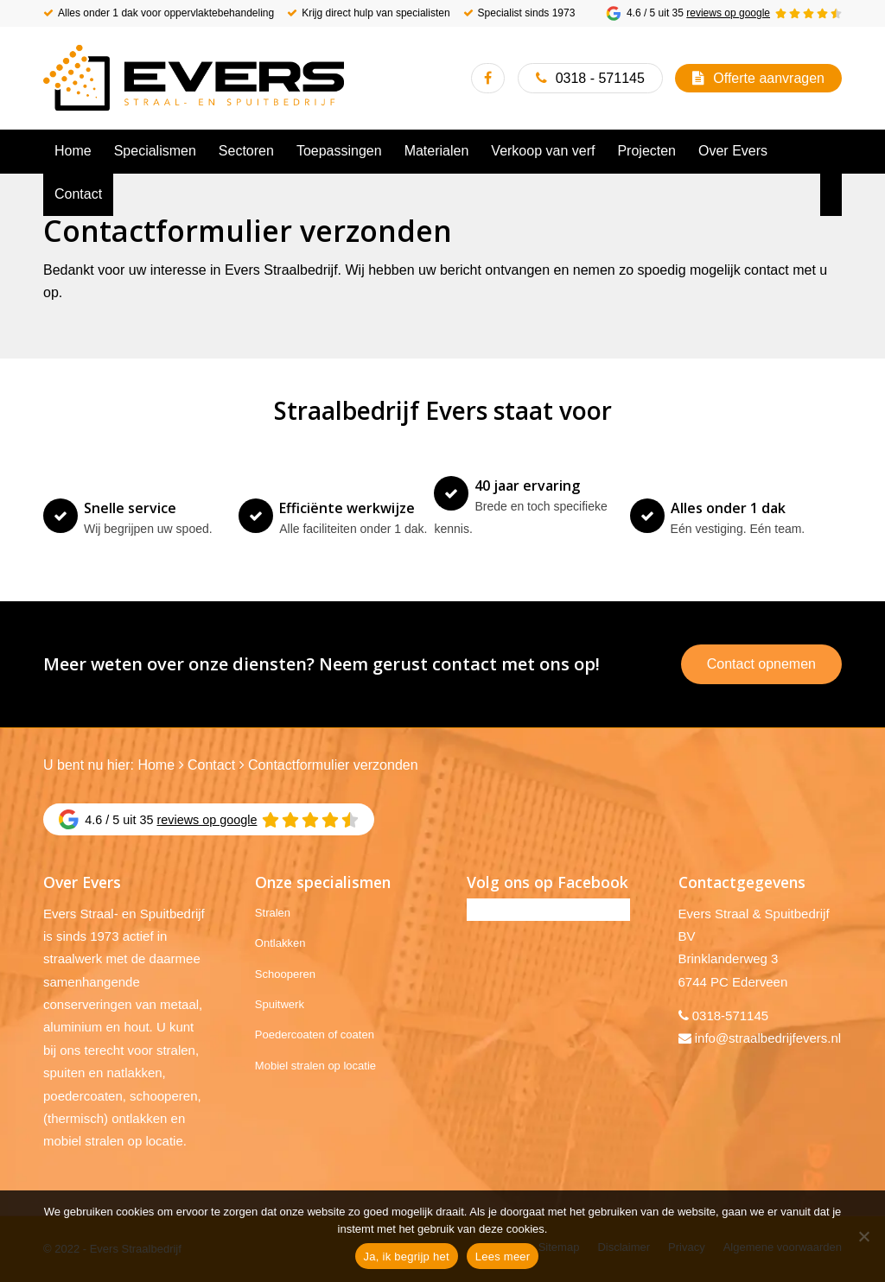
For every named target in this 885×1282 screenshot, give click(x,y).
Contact (211, 765)
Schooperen (285, 974)
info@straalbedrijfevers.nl (768, 1038)
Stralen (272, 912)
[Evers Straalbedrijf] (193, 78)
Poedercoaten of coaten (314, 1034)
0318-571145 (730, 1015)
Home (156, 765)
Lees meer (503, 1256)
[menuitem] (73, 151)
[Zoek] (831, 194)
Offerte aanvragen (769, 78)
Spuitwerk (279, 1004)
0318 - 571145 (600, 78)
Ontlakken (280, 942)
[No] (863, 1236)
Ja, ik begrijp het (406, 1256)
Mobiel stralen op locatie (315, 1065)
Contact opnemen (761, 664)
